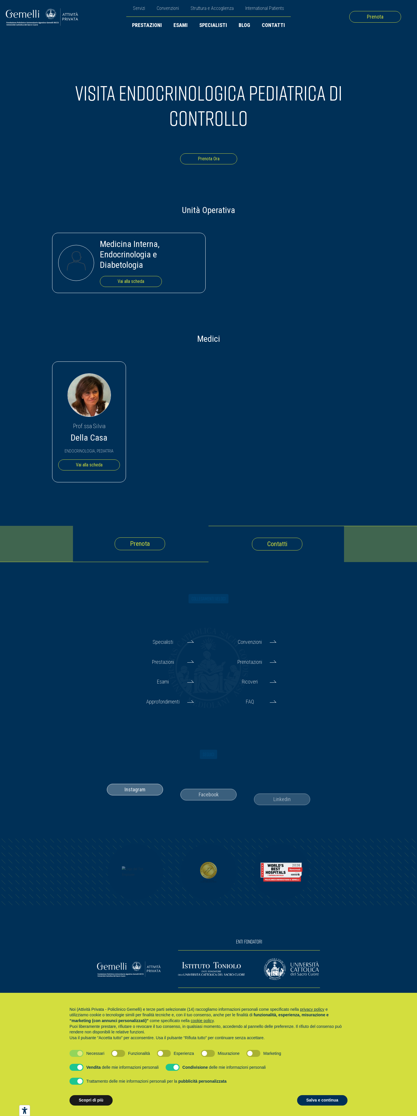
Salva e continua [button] (322, 1100)
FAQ (250, 702)
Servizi (139, 8)
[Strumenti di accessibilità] (24, 1110)
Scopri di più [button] (91, 1100)
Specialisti (213, 25)
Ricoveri (250, 682)
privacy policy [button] (312, 1009)
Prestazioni (147, 25)
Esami (180, 25)
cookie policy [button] (202, 1020)
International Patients (264, 8)
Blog (244, 25)
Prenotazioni (249, 662)
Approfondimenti (163, 702)
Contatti (273, 25)
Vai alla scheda (131, 281)
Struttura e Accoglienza (212, 8)
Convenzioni (168, 8)
